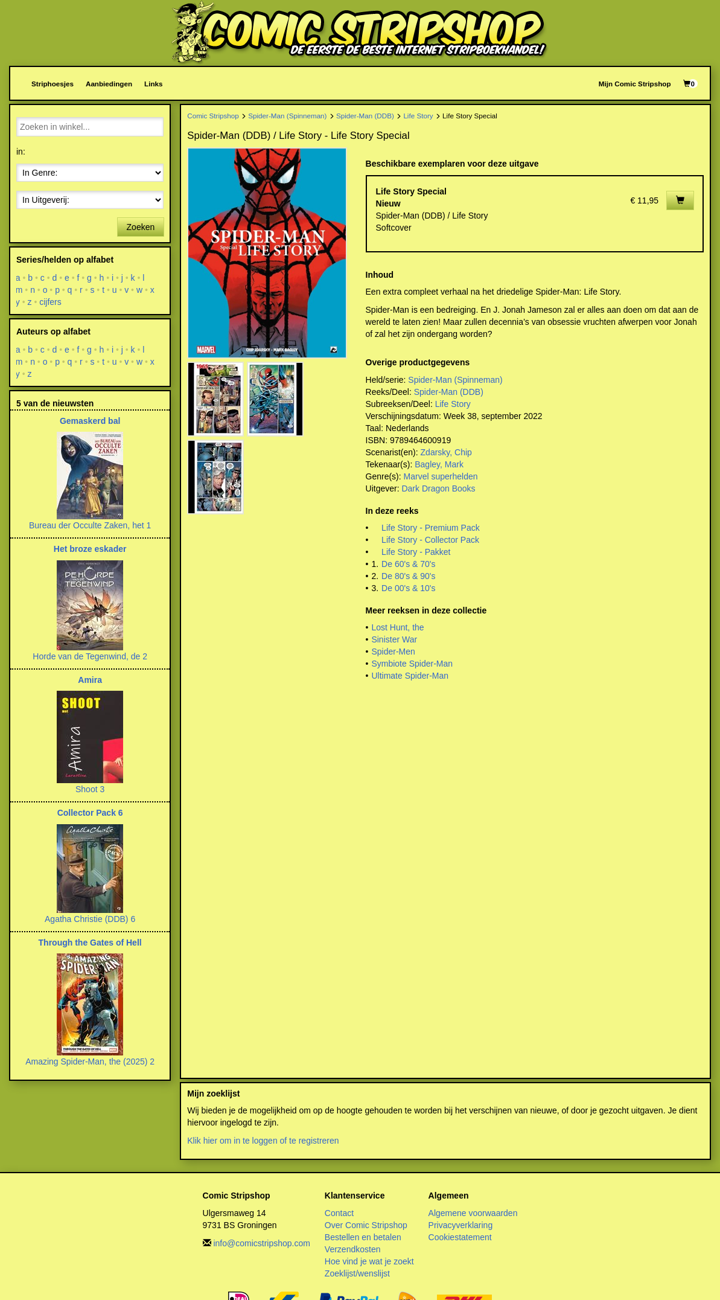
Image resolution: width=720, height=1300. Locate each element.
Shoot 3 (89, 789)
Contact (339, 1213)
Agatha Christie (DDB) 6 (90, 919)
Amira (90, 680)
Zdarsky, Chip (446, 452)
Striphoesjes (52, 84)
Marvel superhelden (441, 476)
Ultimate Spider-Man (409, 675)
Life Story (418, 116)
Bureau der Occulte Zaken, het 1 (90, 525)
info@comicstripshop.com (261, 1243)
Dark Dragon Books (438, 488)
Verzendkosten (353, 1249)
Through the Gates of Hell (90, 942)
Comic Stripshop (213, 116)
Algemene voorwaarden (473, 1213)
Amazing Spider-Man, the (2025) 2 (90, 1061)
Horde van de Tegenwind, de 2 (90, 656)
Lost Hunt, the (397, 627)
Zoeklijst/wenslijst (357, 1273)
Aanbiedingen (109, 84)
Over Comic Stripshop (366, 1225)
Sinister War (394, 639)
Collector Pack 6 (90, 813)
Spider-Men (393, 651)
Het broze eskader (90, 549)
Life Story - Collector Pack (430, 540)
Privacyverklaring (460, 1225)
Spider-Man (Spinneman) (287, 116)
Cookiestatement (460, 1237)
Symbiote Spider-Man (412, 663)
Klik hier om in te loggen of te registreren (263, 1140)
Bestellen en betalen (363, 1237)
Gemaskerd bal (90, 421)
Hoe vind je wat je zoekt (369, 1261)
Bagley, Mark (439, 464)
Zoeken (141, 227)
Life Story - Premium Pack (430, 528)
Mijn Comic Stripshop (635, 84)
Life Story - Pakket (415, 552)
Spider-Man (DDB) (365, 116)
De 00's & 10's (408, 588)
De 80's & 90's (408, 576)
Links (153, 84)
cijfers (50, 302)
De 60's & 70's (408, 564)
